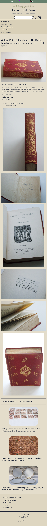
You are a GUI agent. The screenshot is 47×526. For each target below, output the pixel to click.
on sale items (10, 500)
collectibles (4, 29)
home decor (5, 22)
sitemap (8, 507)
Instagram (24, 2)
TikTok (34, 2)
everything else (6, 32)
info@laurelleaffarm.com (23, 522)
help (7, 505)
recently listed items (13, 497)
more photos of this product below (14, 84)
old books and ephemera (10, 105)
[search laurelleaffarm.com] (35, 17)
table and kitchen (6, 24)
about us (8, 502)
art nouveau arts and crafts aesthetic (13, 103)
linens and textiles (7, 27)
